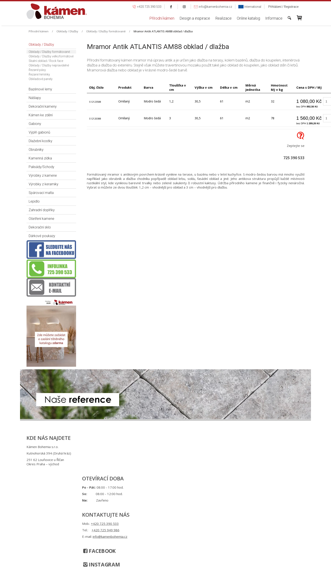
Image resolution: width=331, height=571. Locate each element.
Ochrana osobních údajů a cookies (200, 478)
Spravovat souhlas (236, 478)
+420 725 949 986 (164, 453)
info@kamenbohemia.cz (168, 460)
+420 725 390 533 (163, 447)
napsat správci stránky (161, 478)
